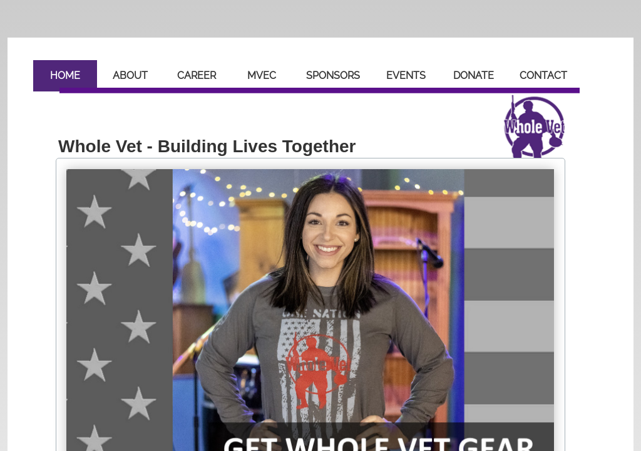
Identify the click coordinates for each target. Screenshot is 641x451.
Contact (543, 75)
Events (406, 75)
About (130, 75)
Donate (473, 75)
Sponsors (333, 75)
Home (65, 75)
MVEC (261, 75)
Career (196, 75)
